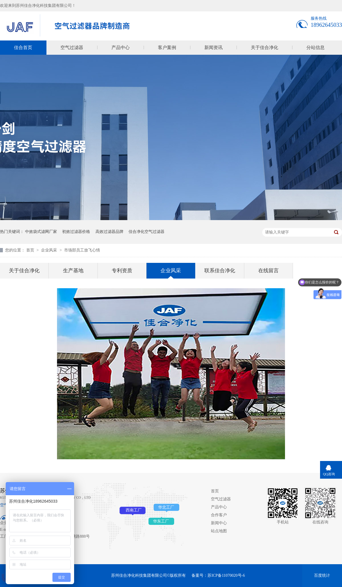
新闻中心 (219, 523)
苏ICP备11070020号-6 (226, 575)
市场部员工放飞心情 (82, 250)
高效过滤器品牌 (109, 231)
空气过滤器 (71, 47)
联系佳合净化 (219, 270)
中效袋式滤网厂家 (41, 231)
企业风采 (49, 250)
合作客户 (219, 515)
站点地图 (219, 531)
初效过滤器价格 (76, 231)
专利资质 (122, 270)
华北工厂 (166, 507)
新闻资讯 (213, 47)
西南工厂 (134, 510)
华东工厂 (161, 521)
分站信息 (315, 47)
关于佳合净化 (264, 47)
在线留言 (268, 270)
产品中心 (120, 47)
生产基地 (73, 270)
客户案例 (167, 47)
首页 (30, 250)
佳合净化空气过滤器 (146, 231)
